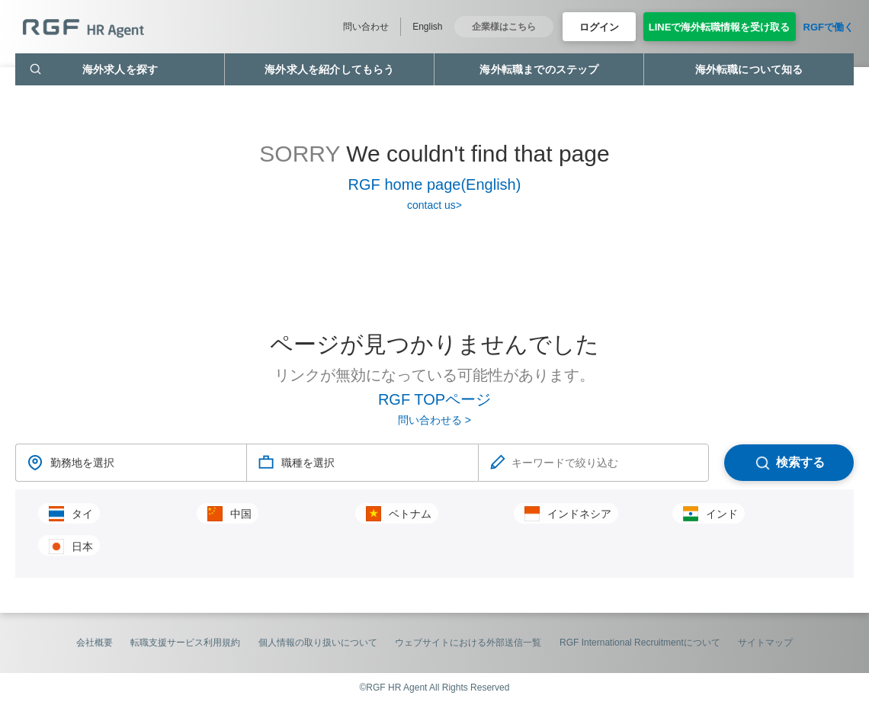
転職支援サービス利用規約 (185, 642)
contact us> (434, 205)
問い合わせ (366, 26)
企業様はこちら (504, 26)
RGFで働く (828, 27)
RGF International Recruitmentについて (640, 642)
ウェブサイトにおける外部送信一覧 (468, 642)
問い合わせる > (434, 420)
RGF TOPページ (434, 399)
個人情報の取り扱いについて (317, 642)
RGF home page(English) (434, 184)
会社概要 (94, 642)
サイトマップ (765, 642)
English (427, 26)
